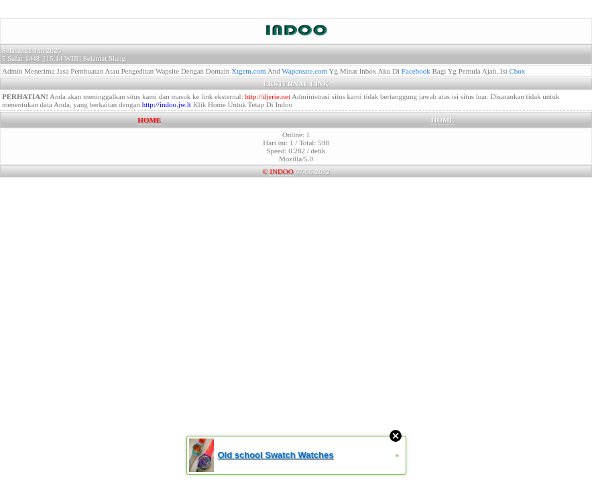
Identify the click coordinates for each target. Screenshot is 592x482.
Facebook (416, 71)
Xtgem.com (248, 71)
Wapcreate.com (304, 71)
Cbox (518, 71)
